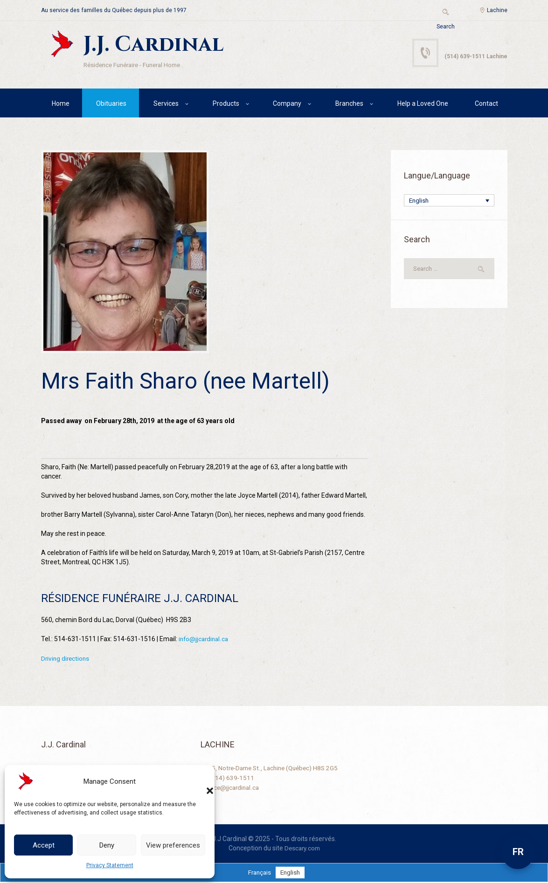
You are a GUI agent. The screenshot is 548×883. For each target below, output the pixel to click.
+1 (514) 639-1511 (228, 778)
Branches (349, 105)
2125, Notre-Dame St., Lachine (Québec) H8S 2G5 (273, 769)
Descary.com (302, 849)
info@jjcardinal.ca (205, 640)
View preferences (173, 845)
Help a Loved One (422, 105)
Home (60, 105)
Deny (106, 845)
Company (287, 105)
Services (166, 105)
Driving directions (66, 660)
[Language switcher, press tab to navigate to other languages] (449, 202)
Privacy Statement (109, 865)
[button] (200, 781)
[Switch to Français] (259, 873)
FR (518, 851)
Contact (486, 105)
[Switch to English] (291, 873)
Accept (44, 845)
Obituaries (111, 105)
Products (226, 105)
